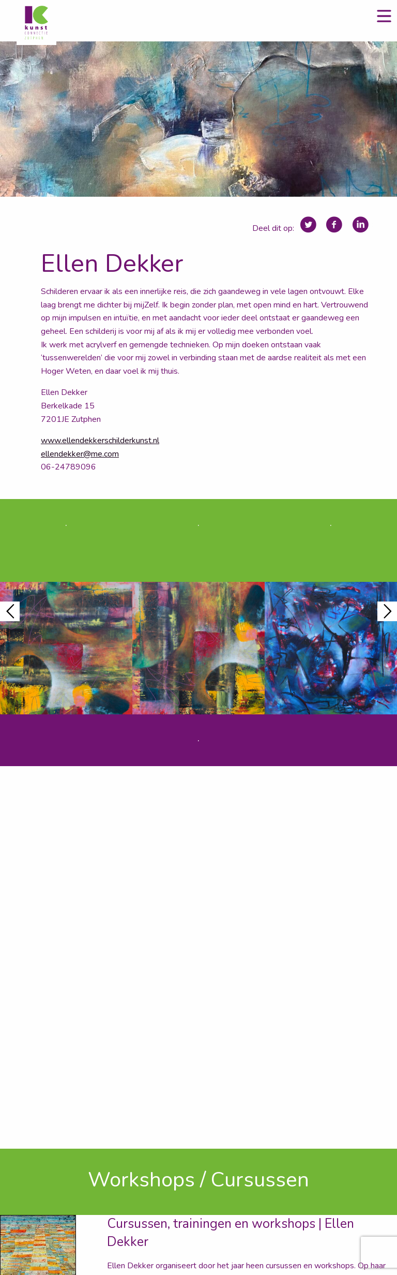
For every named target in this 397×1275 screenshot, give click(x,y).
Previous (10, 611)
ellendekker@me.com (80, 454)
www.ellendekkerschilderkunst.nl (100, 440)
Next (387, 611)
